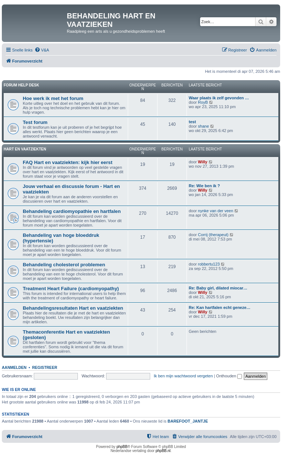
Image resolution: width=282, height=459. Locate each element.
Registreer (44, 367)
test (192, 122)
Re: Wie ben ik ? (204, 186)
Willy (202, 162)
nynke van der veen (215, 211)
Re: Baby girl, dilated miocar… (218, 288)
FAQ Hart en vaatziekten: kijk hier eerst (67, 162)
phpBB (121, 447)
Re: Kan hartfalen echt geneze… (219, 307)
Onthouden (229, 376)
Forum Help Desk (21, 85)
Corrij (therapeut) (213, 234)
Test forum (35, 122)
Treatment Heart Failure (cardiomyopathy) (71, 288)
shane (203, 126)
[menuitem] (42, 50)
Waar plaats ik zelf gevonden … (219, 98)
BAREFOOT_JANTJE (187, 421)
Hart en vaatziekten (25, 149)
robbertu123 (209, 264)
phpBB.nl (163, 451)
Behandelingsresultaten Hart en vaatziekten (73, 308)
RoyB (203, 102)
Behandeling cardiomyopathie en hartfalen (72, 211)
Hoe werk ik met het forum (53, 98)
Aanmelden (14, 367)
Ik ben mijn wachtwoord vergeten (183, 376)
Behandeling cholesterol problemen (64, 264)
